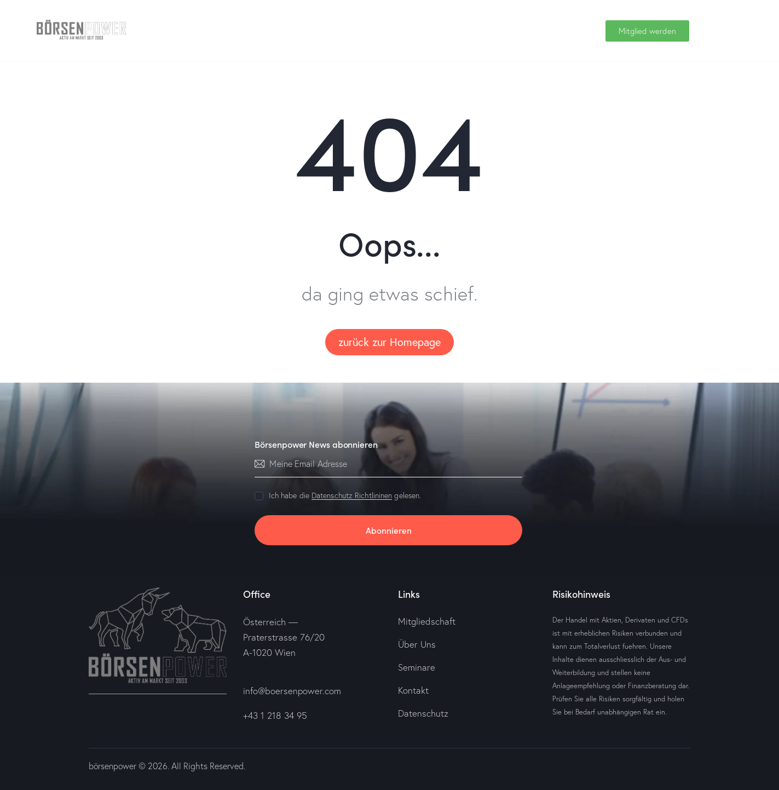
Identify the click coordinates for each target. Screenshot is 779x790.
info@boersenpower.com (292, 690)
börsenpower (113, 765)
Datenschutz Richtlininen (351, 496)
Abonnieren (389, 530)
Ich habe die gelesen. (345, 495)
